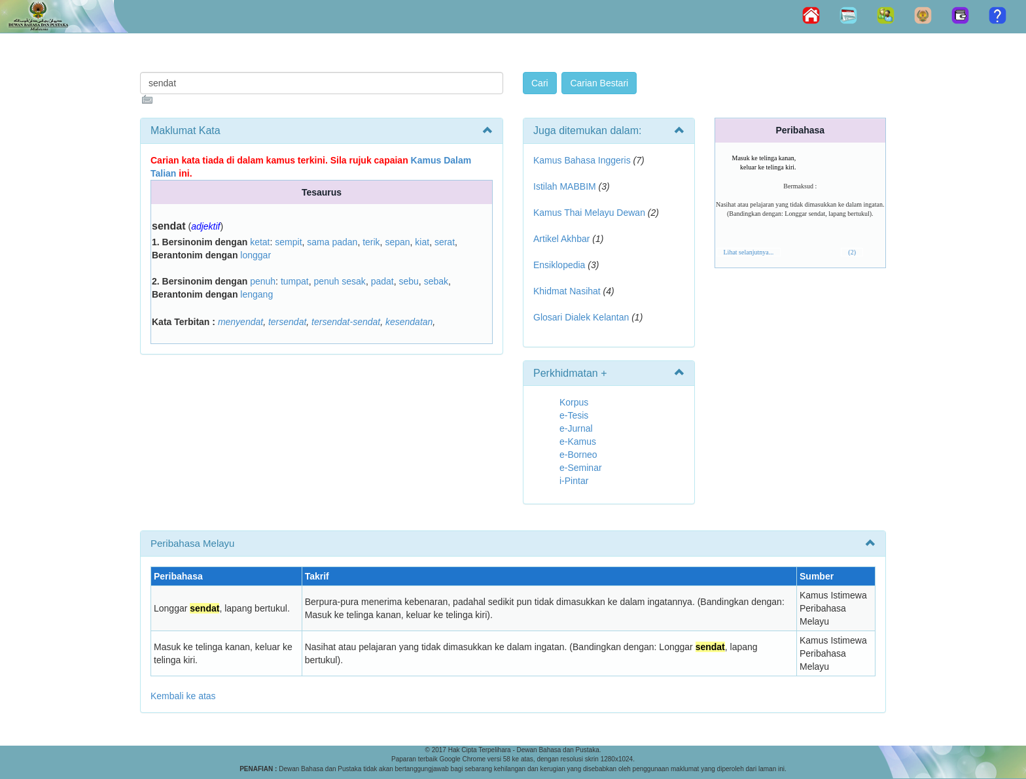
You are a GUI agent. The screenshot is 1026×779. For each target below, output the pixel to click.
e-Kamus (577, 441)
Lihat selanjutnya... (749, 252)
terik (371, 242)
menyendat (240, 322)
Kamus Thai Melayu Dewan (589, 212)
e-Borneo (578, 454)
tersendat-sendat (345, 322)
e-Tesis (573, 415)
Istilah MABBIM (564, 186)
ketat (260, 242)
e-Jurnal (576, 428)
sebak (436, 281)
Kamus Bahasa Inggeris (582, 160)
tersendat (287, 322)
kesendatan (409, 322)
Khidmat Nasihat (567, 291)
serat (444, 242)
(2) (852, 252)
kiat (422, 242)
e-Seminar (580, 467)
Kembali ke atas (183, 696)
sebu (408, 281)
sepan (397, 242)
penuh (262, 281)
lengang (256, 294)
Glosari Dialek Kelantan (581, 317)
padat (382, 281)
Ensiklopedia (559, 265)
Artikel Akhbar (561, 239)
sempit (288, 242)
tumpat (295, 281)
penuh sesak (339, 281)
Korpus (573, 402)
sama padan (332, 242)
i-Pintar (573, 481)
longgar (255, 255)
